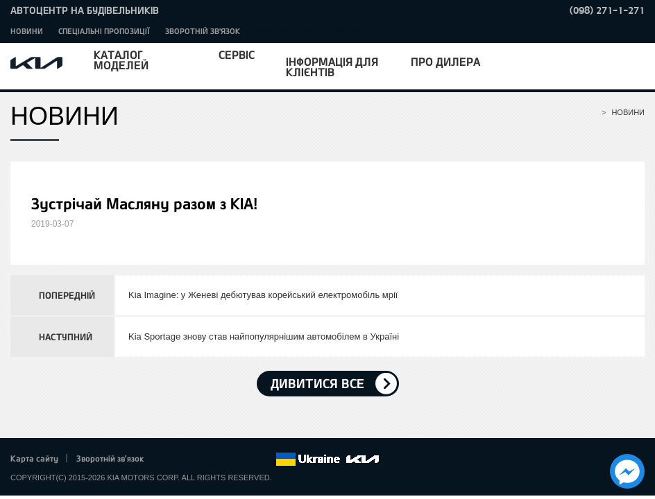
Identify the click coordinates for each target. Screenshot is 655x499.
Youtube (227, 459)
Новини (26, 30)
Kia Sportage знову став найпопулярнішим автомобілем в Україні (263, 336)
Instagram (245, 459)
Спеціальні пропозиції (104, 30)
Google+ (207, 459)
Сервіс (237, 54)
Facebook (169, 459)
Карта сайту (34, 458)
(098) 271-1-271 (607, 10)
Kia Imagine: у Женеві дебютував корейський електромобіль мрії (263, 295)
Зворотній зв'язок (202, 30)
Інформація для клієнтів (332, 66)
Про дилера (445, 61)
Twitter (188, 459)
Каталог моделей (121, 59)
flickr (265, 459)
